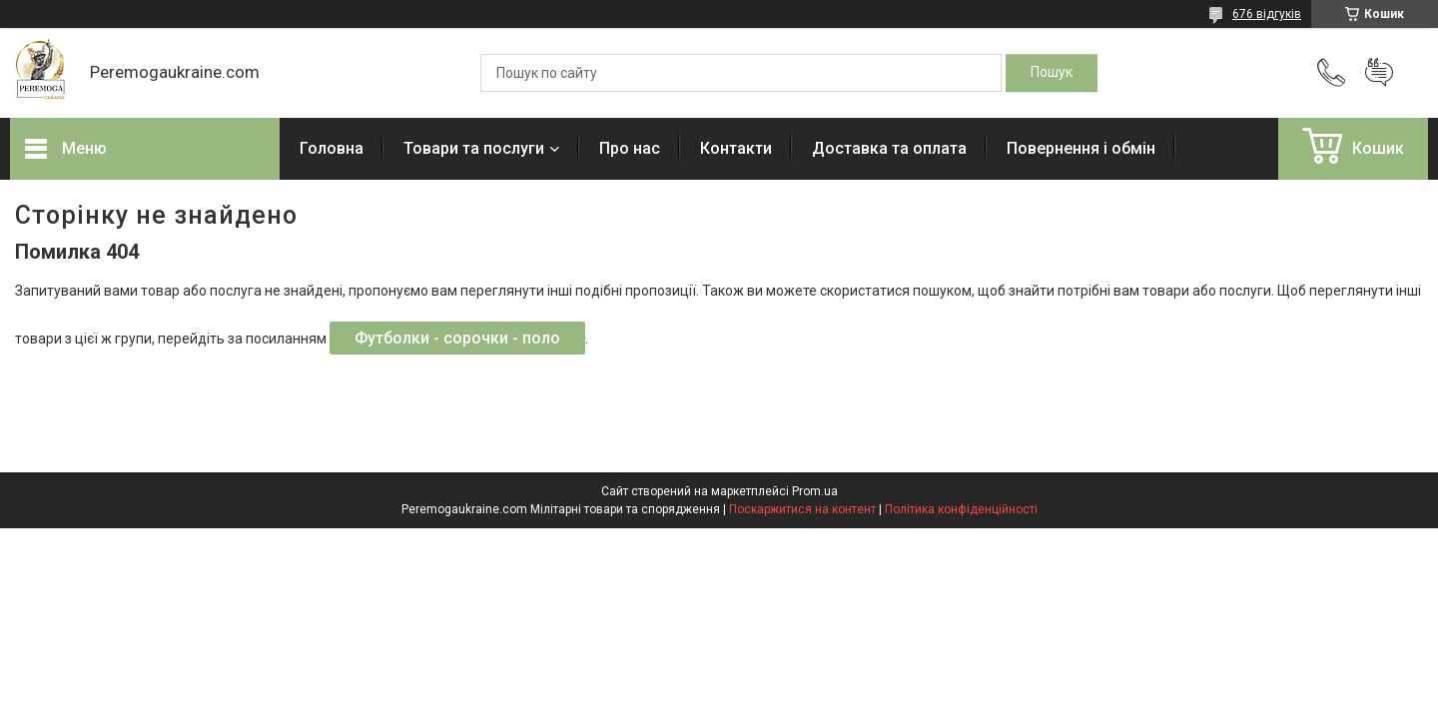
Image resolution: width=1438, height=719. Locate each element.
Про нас (629, 148)
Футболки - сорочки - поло (457, 338)
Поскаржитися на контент (802, 509)
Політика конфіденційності (961, 509)
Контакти (736, 148)
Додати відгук (1379, 73)
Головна (331, 148)
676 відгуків (1266, 14)
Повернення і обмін (1081, 148)
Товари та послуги (473, 148)
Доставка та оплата (889, 148)
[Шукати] (1051, 73)
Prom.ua (815, 491)
